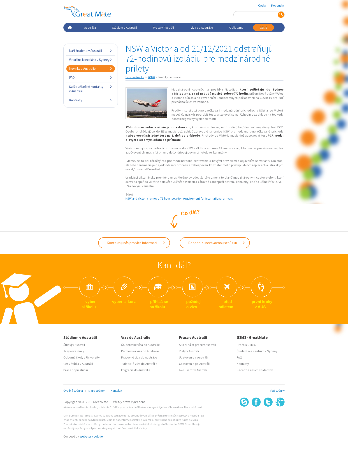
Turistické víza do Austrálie (139, 364)
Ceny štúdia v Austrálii (78, 364)
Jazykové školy (73, 351)
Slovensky (278, 5)
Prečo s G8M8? (246, 345)
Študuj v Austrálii (74, 345)
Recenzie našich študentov (255, 370)
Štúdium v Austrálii (124, 28)
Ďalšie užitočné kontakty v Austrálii (90, 88)
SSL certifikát (268, 416)
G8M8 (263, 28)
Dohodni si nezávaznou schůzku (216, 242)
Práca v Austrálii (163, 28)
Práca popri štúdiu (75, 370)
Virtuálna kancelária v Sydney (90, 60)
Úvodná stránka (134, 77)
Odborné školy (73, 357)
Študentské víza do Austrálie (140, 345)
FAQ (90, 77)
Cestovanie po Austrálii (194, 364)
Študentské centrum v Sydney (257, 351)
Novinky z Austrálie (90, 68)
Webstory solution (92, 436)
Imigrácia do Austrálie (135, 370)
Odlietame (236, 28)
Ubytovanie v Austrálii (193, 357)
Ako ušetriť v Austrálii (193, 370)
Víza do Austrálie (202, 28)
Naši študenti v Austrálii (90, 51)
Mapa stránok (96, 391)
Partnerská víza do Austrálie (140, 351)
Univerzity (93, 357)
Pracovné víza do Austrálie (139, 357)
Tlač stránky (277, 391)
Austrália (90, 28)
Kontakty (90, 100)
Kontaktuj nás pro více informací (136, 242)
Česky (262, 5)
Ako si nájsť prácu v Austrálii (197, 345)
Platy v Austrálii (189, 351)
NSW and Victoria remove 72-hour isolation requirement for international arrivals (179, 198)
